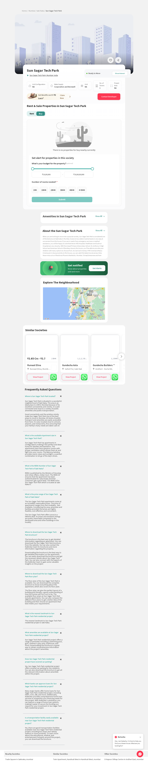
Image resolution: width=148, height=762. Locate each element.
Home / (25, 11)
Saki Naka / (40, 11)
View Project (38, 376)
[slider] (32, 168)
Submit (62, 199)
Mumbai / (32, 11)
